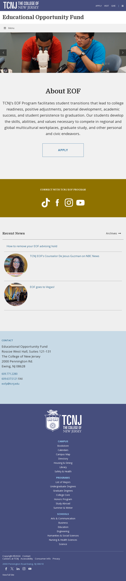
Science (63, 544)
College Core (63, 494)
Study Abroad (63, 503)
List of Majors (63, 482)
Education (63, 527)
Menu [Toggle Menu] (8, 28)
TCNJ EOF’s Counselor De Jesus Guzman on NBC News (64, 256)
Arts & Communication (63, 518)
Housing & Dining (63, 462)
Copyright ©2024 (11, 556)
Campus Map (63, 454)
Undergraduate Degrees (63, 486)
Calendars (63, 450)
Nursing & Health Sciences (63, 539)
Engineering (63, 531)
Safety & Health (63, 471)
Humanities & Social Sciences (63, 535)
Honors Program (63, 499)
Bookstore (63, 445)
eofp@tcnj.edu (10, 383)
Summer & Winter (63, 507)
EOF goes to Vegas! (42, 287)
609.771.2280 (10, 374)
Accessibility (27, 558)
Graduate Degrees (63, 490)
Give (113, 5)
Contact (26, 556)
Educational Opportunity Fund (43, 17)
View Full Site (8, 574)
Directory (63, 458)
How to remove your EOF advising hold (32, 246)
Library (63, 467)
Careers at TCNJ (10, 558)
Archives (113, 233)
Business (63, 522)
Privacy (56, 558)
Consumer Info (43, 558)
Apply (99, 5)
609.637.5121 (10, 379)
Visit (106, 5)
